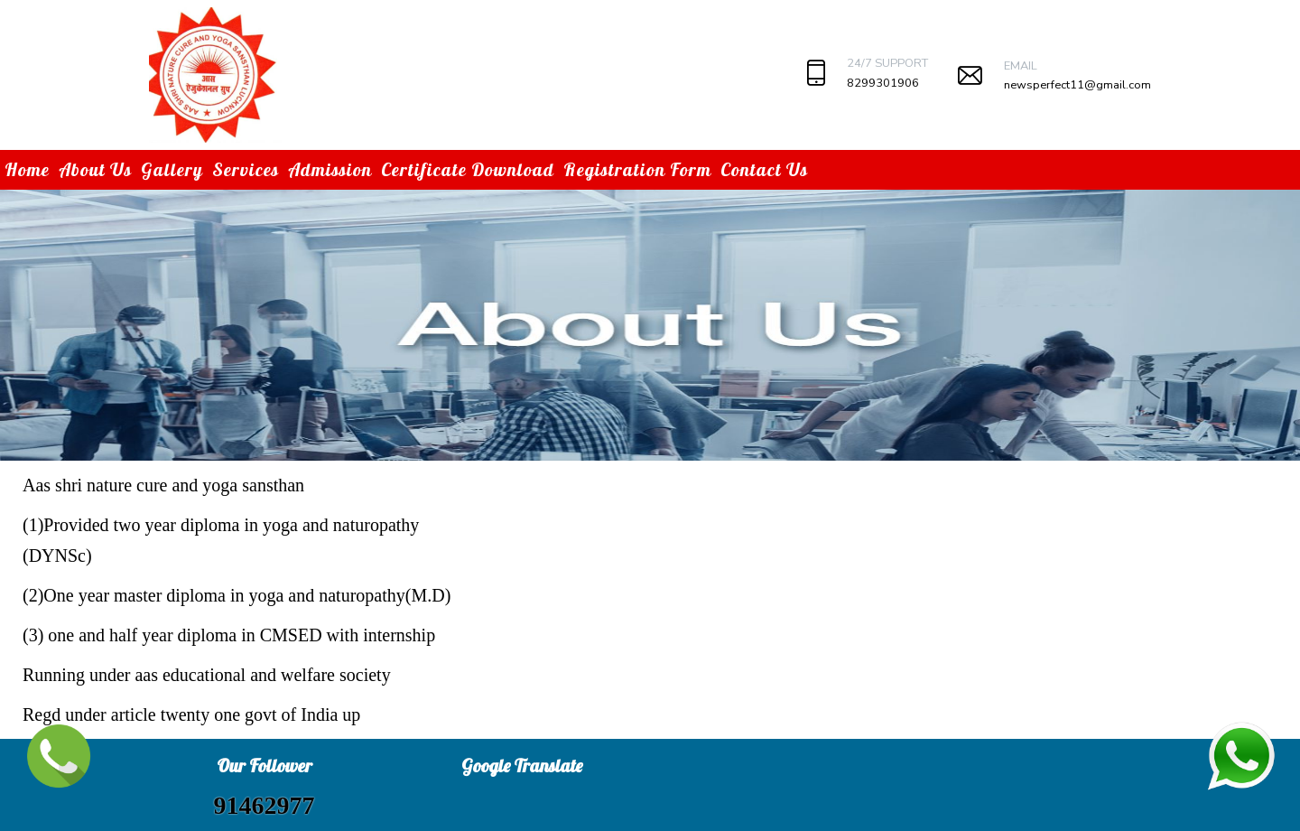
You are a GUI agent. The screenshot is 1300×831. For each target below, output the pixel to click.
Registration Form (637, 169)
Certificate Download (467, 169)
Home (27, 169)
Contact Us (764, 169)
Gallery (172, 169)
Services (245, 169)
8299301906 (883, 83)
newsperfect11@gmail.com (1077, 85)
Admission (330, 169)
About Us (95, 169)
